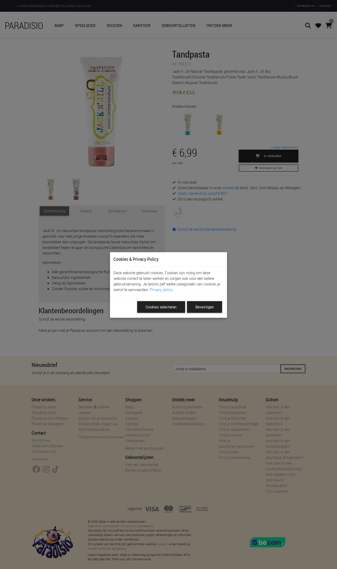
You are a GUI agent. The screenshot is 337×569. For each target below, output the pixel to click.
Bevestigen (204, 307)
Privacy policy (161, 289)
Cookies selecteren (161, 307)
